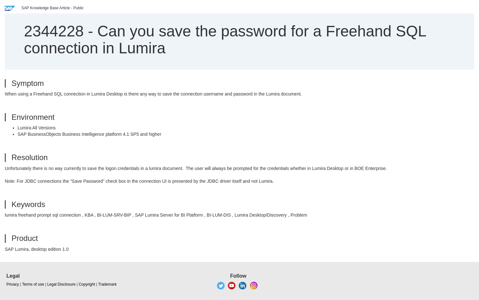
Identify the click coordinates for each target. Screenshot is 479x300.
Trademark (107, 284)
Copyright (87, 284)
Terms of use (33, 284)
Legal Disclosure (61, 284)
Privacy (12, 284)
